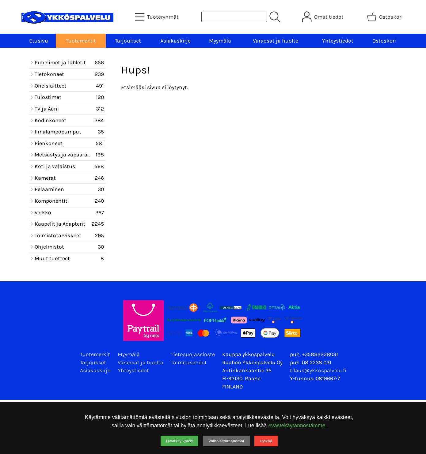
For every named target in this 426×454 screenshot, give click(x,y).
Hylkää (266, 441)
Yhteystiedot (337, 41)
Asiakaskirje (175, 41)
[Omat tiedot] (323, 16)
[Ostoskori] (385, 16)
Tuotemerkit (81, 41)
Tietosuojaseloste (193, 354)
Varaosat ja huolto (276, 41)
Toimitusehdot (189, 362)
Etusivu (38, 41)
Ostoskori (384, 41)
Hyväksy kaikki (179, 441)
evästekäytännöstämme (296, 425)
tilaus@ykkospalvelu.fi (318, 370)
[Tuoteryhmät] (157, 16)
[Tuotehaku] (234, 17)
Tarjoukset (128, 41)
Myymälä (220, 41)
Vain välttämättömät (226, 441)
